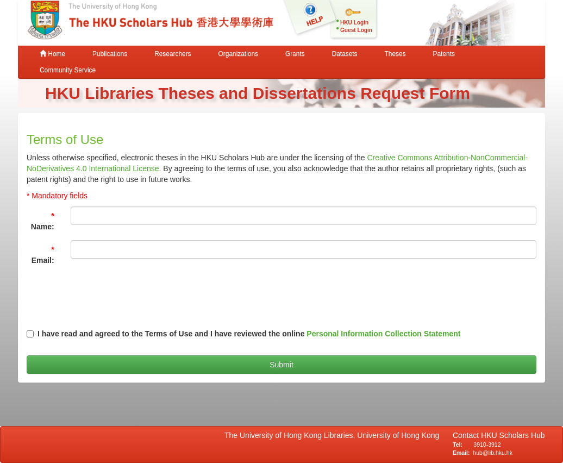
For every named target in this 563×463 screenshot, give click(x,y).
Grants (295, 54)
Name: (42, 221)
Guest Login (356, 30)
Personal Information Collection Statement (383, 333)
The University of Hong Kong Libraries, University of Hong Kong (333, 435)
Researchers (172, 54)
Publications (109, 54)
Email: (43, 255)
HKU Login (354, 23)
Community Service (68, 70)
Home (52, 54)
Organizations (238, 54)
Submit (281, 364)
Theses (395, 54)
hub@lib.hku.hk (492, 452)
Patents (444, 54)
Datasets (345, 54)
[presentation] (328, 295)
